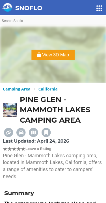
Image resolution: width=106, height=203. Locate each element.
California (48, 89)
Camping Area (17, 89)
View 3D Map (53, 54)
